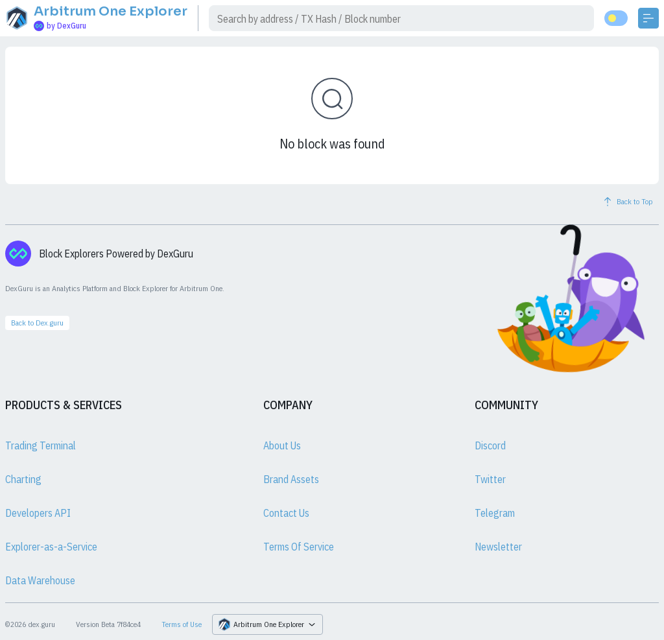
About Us (282, 445)
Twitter (490, 479)
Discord (490, 445)
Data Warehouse (40, 580)
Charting (23, 479)
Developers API (38, 512)
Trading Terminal (40, 445)
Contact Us (286, 512)
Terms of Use (181, 624)
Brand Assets (291, 479)
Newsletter (498, 546)
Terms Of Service (298, 546)
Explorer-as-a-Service (51, 546)
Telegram (495, 512)
